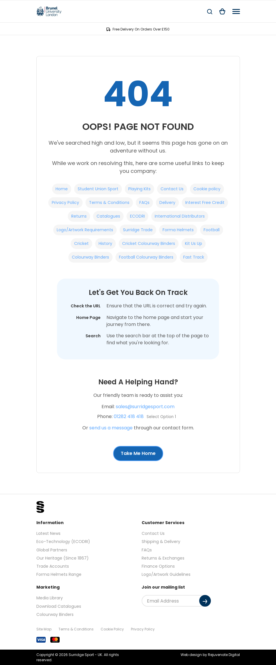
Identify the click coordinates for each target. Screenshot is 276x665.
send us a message (111, 427)
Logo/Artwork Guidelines (166, 574)
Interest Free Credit (205, 202)
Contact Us (172, 189)
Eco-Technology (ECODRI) (63, 541)
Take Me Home (138, 453)
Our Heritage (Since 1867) (62, 558)
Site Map (43, 629)
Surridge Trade (138, 230)
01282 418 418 (129, 416)
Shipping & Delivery (161, 541)
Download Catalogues (58, 606)
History (105, 243)
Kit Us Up (193, 243)
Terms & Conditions (109, 202)
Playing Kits (139, 189)
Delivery (167, 202)
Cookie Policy (112, 629)
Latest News (48, 533)
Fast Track (193, 257)
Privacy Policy (65, 202)
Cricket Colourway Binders (148, 243)
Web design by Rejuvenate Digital (210, 654)
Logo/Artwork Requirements (85, 230)
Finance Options (158, 566)
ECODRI (137, 216)
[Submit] (205, 601)
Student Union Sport (98, 189)
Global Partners (51, 550)
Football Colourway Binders (146, 257)
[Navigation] (236, 11)
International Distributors (180, 216)
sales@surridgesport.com (145, 406)
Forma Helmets (178, 230)
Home (62, 189)
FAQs (144, 202)
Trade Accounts (52, 566)
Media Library (49, 598)
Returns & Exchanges (163, 558)
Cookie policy (206, 189)
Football (212, 230)
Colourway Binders (90, 257)
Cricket (81, 243)
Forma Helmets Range (58, 574)
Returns (79, 216)
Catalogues (108, 216)
